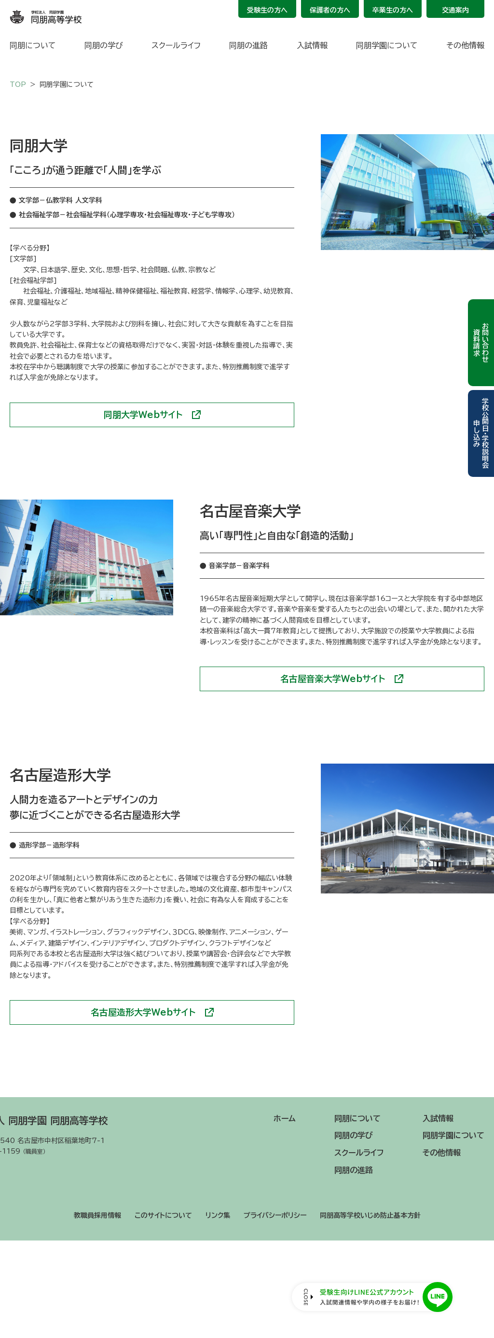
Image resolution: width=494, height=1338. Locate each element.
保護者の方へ (330, 10)
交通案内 (455, 10)
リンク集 (218, 1313)
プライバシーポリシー (275, 1313)
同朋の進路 (248, 45)
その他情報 (465, 45)
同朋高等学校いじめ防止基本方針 (370, 1313)
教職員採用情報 (97, 1313)
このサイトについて (163, 1313)
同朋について (33, 45)
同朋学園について (387, 45)
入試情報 (312, 45)
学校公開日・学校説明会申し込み (481, 433)
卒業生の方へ (392, 10)
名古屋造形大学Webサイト (152, 1110)
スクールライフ (176, 45)
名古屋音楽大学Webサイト (341, 776)
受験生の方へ (267, 10)
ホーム (285, 1216)
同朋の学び (103, 45)
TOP (18, 182)
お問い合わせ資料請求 (481, 342)
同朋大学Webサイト (152, 512)
